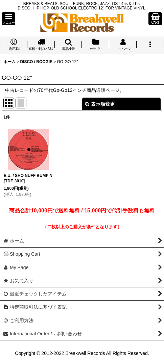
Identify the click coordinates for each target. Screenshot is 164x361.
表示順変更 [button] (100, 104)
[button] (8, 18)
